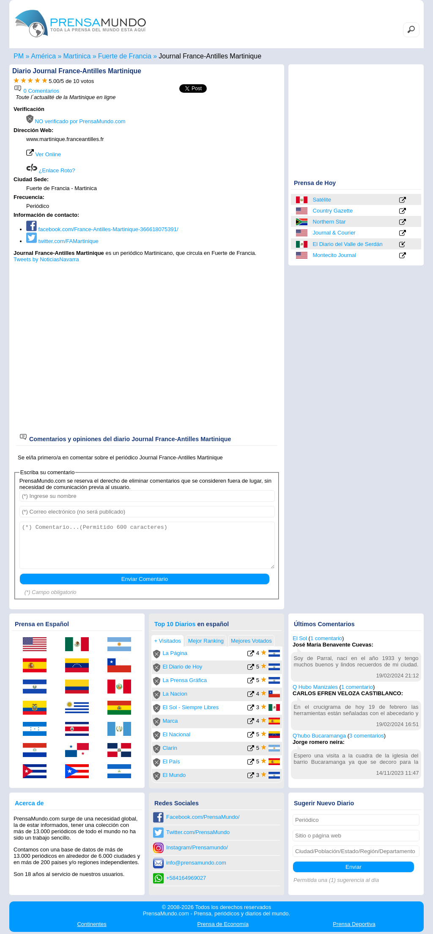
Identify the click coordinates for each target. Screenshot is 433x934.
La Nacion (174, 694)
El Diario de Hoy (182, 666)
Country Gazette (333, 210)
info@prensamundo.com (196, 862)
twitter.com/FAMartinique (62, 241)
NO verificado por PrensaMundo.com (75, 121)
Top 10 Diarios (174, 624)
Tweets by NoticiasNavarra (46, 259)
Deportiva (354, 924)
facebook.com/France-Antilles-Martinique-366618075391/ (102, 229)
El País (171, 761)
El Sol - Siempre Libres (190, 707)
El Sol (300, 638)
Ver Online (43, 154)
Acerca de (29, 803)
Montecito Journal (334, 255)
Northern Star (329, 221)
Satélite (322, 199)
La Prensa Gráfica (184, 680)
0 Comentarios (36, 91)
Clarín (169, 748)
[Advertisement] (209, 159)
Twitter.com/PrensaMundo (198, 832)
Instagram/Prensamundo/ (197, 847)
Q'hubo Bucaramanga (319, 735)
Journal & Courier (334, 232)
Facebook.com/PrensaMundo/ (202, 817)
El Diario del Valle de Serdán (348, 244)
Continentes (91, 924)
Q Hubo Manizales (315, 687)
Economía (223, 924)
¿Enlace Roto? (50, 170)
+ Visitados (167, 641)
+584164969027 (186, 878)
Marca (170, 721)
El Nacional (176, 734)
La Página (174, 653)
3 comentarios (366, 735)
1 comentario (326, 638)
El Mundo (174, 775)
